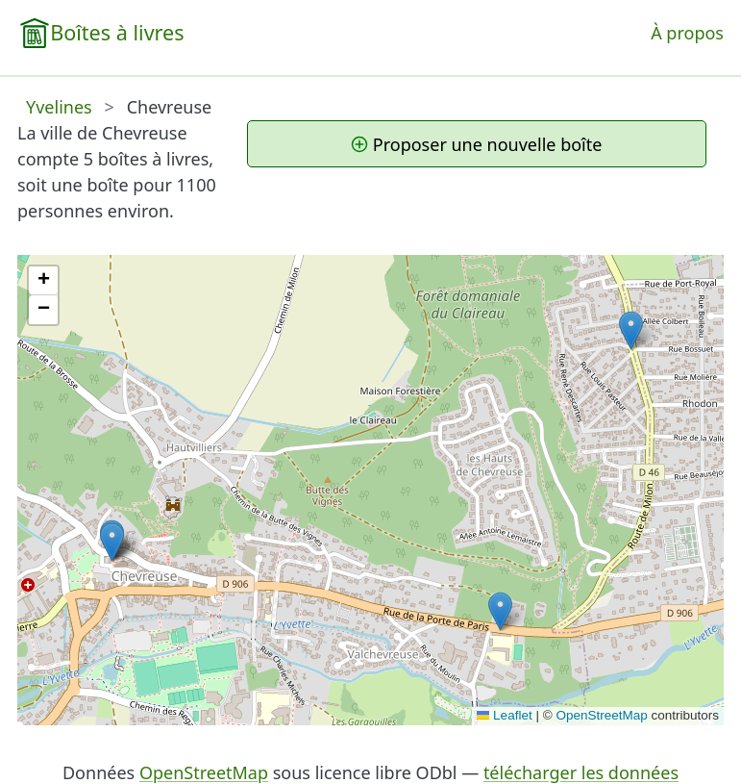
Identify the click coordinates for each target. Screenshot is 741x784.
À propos (687, 32)
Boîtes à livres (117, 32)
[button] (500, 611)
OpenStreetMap (601, 715)
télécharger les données (581, 772)
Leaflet (504, 715)
